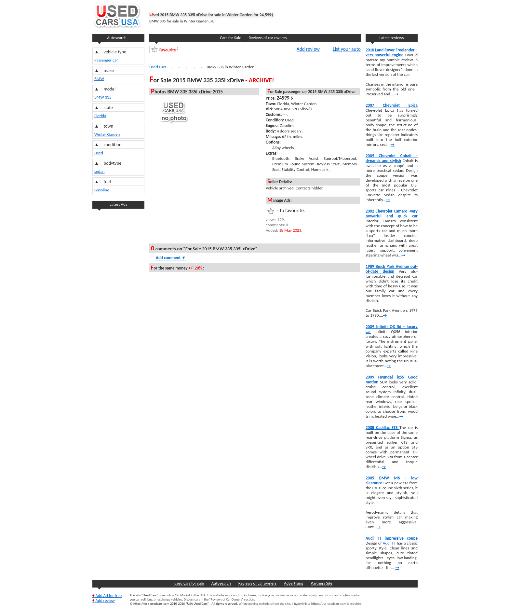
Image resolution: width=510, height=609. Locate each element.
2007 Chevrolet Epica (392, 105)
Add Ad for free (107, 595)
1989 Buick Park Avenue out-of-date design (392, 269)
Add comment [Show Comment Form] (171, 257)
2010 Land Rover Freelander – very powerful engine (392, 52)
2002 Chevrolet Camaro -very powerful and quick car (392, 213)
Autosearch (117, 37)
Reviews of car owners (267, 37)
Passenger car (106, 60)
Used (98, 152)
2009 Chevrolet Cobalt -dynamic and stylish (392, 158)
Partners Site (321, 583)
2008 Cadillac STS (382, 427)
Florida (100, 115)
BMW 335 (102, 97)
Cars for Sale (230, 37)
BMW (99, 78)
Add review (308, 49)
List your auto (347, 49)
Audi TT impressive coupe (392, 538)
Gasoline (101, 189)
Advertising (293, 583)
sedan (99, 171)
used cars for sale (189, 583)
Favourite (168, 49)
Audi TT (389, 543)
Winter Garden (107, 134)
